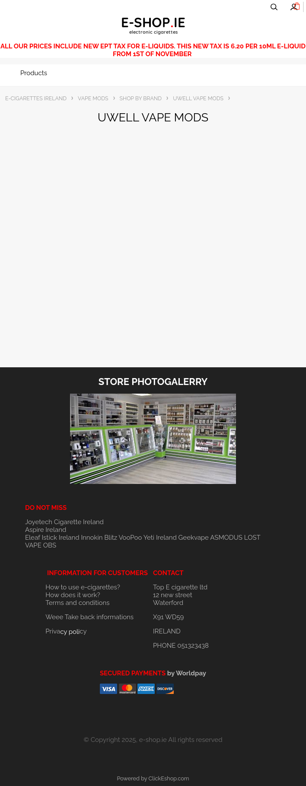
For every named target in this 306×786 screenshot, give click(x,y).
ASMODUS (226, 537)
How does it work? (72, 595)
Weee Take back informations (89, 617)
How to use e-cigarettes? (82, 587)
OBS (49, 545)
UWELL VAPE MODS (198, 98)
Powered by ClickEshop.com (153, 778)
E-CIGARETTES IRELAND (36, 98)
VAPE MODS (93, 98)
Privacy (65, 631)
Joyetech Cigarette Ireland (64, 522)
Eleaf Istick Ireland (53, 537)
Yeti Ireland (160, 537)
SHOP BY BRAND (141, 98)
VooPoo (130, 537)
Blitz (110, 537)
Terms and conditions (77, 603)
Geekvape (193, 537)
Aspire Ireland (45, 530)
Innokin (91, 537)
